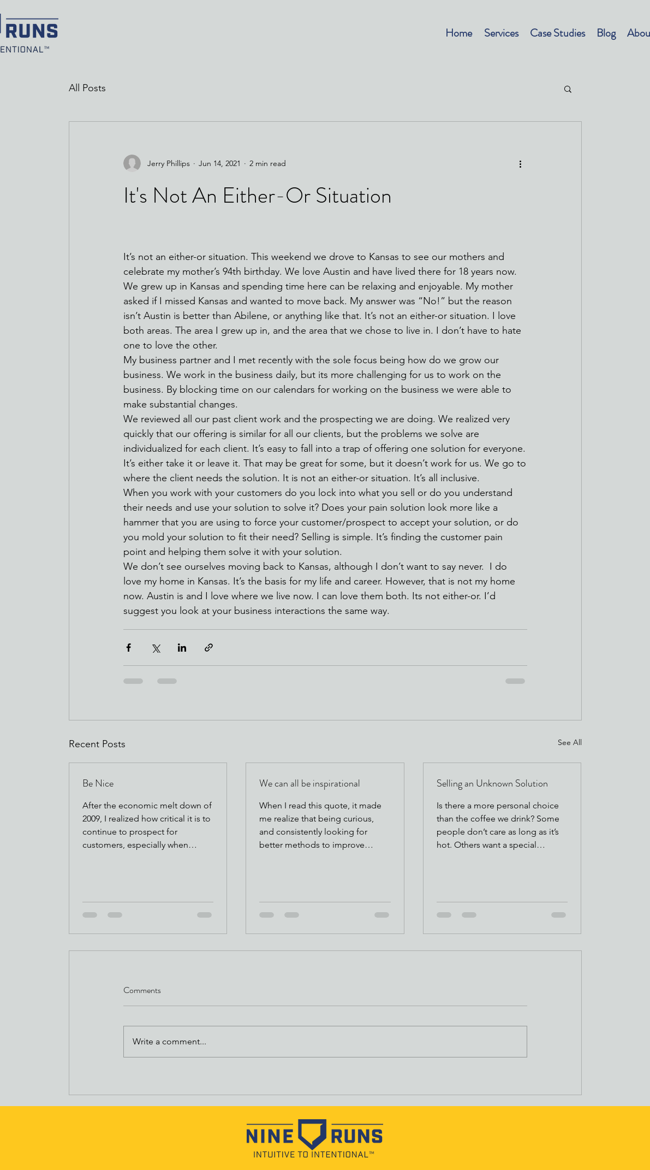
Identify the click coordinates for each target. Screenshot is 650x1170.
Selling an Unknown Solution (492, 783)
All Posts (87, 88)
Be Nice (98, 783)
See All (570, 742)
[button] (568, 88)
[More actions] (520, 163)
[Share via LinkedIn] (182, 647)
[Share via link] (209, 647)
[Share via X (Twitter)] (155, 647)
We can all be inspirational (309, 783)
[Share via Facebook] (128, 647)
